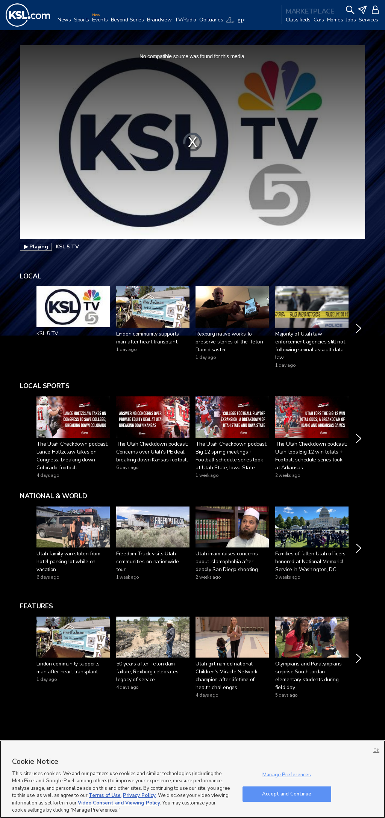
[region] (192, 779)
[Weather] (236, 23)
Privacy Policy (139, 795)
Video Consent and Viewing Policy (119, 803)
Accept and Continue (286, 793)
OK (376, 750)
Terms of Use (105, 795)
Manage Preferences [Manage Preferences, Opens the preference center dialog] (286, 774)
